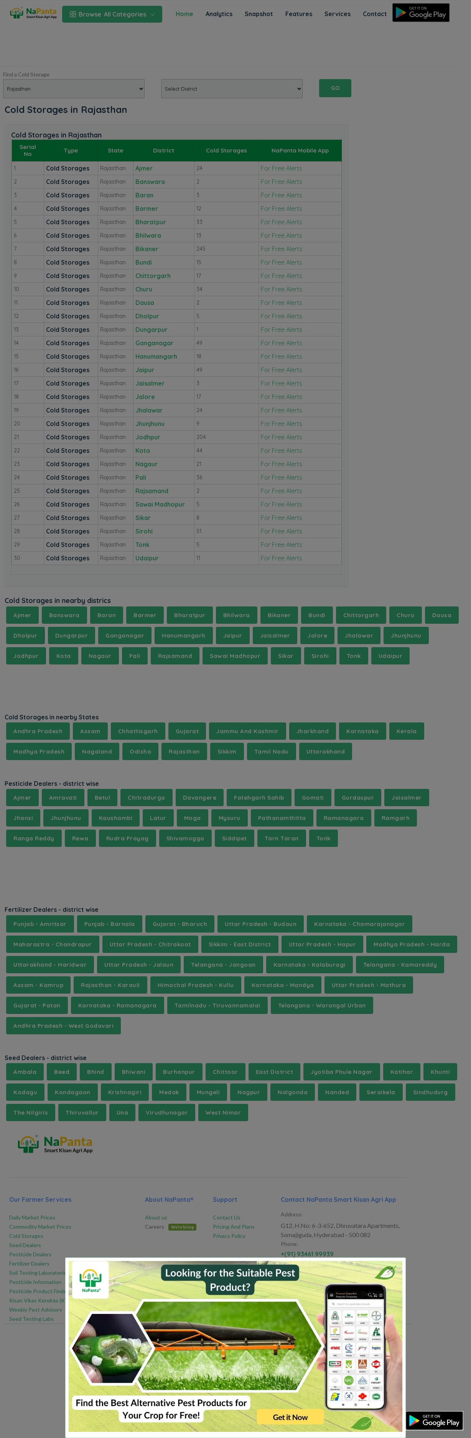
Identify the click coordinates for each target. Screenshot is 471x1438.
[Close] (390, 1270)
